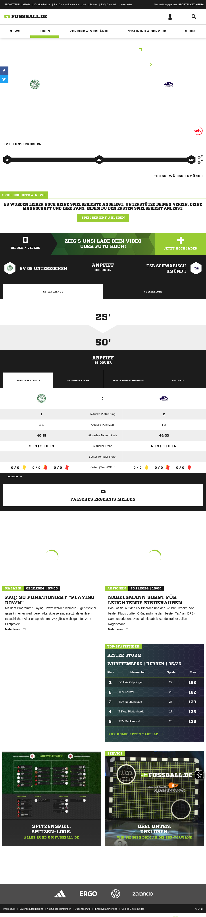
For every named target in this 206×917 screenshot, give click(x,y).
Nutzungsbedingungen (59, 902)
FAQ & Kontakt (109, 4)
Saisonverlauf (78, 380)
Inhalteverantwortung (105, 902)
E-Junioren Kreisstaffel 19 (103, 50)
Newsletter (126, 4)
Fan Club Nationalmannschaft (70, 4)
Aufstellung (153, 292)
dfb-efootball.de (42, 4)
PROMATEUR (12, 4)
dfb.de (26, 4)
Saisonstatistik (28, 380)
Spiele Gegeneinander (128, 380)
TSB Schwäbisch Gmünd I (168, 103)
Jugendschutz (82, 902)
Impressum (9, 902)
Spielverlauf (53, 292)
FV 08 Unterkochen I (35, 100)
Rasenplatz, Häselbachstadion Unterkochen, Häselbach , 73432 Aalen (103, 65)
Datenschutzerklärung (31, 902)
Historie (178, 380)
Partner (94, 4)
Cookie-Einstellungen (132, 902)
